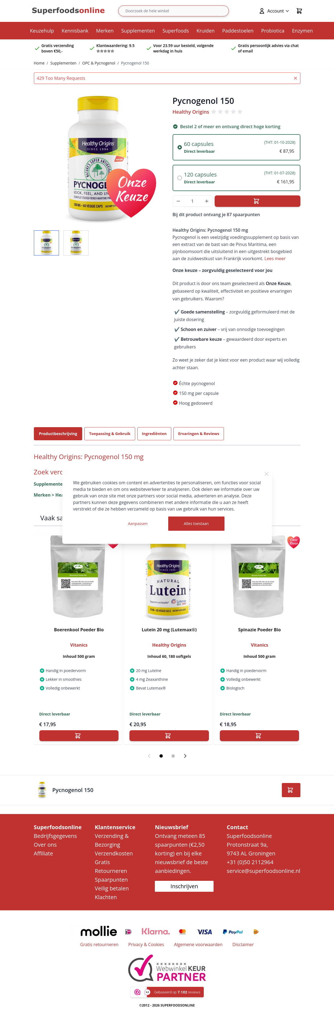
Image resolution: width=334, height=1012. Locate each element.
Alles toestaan (196, 523)
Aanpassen (137, 523)
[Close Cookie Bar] (266, 474)
